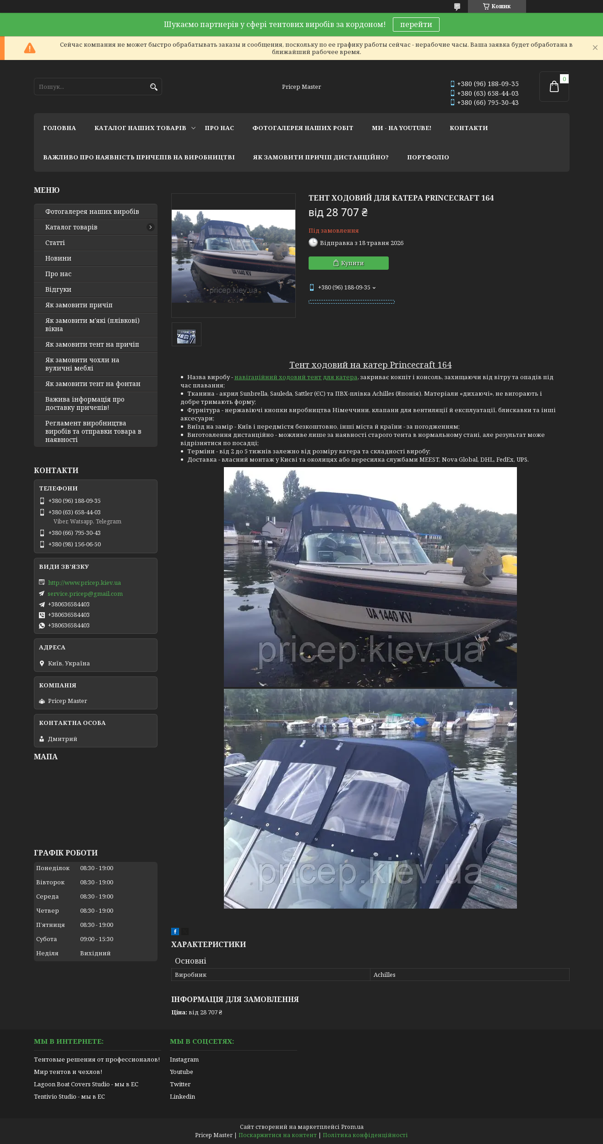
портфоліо (428, 157)
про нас (219, 128)
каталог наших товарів (140, 128)
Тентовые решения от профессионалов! (97, 1059)
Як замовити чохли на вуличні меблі (82, 364)
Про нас (58, 274)
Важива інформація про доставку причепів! (85, 403)
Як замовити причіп (79, 305)
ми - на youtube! (401, 128)
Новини (58, 258)
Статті (55, 243)
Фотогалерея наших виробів (92, 211)
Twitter (180, 1084)
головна (59, 128)
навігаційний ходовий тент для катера (296, 377)
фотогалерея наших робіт (302, 128)
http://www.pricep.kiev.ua (84, 582)
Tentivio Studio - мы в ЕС (69, 1096)
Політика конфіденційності (365, 1135)
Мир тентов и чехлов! (68, 1072)
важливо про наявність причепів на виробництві (139, 157)
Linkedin (182, 1096)
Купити (352, 263)
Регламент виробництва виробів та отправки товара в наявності (93, 431)
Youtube (181, 1072)
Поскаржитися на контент (278, 1135)
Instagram (184, 1059)
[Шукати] (154, 87)
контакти (469, 128)
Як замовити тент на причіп (92, 344)
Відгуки (58, 289)
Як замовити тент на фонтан (93, 384)
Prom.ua (352, 1127)
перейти (416, 24)
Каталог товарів (71, 227)
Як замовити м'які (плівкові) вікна (92, 324)
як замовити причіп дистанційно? (321, 157)
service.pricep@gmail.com (85, 593)
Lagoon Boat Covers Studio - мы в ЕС (86, 1084)
